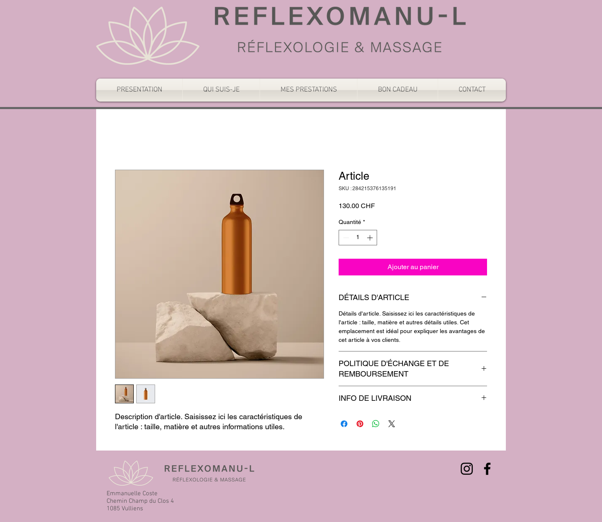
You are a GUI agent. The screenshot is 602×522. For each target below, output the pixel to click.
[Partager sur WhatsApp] (376, 424)
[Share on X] (392, 424)
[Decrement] (345, 237)
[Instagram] (467, 469)
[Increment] (370, 237)
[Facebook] (487, 469)
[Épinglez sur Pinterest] (360, 424)
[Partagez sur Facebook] (344, 424)
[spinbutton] (357, 237)
